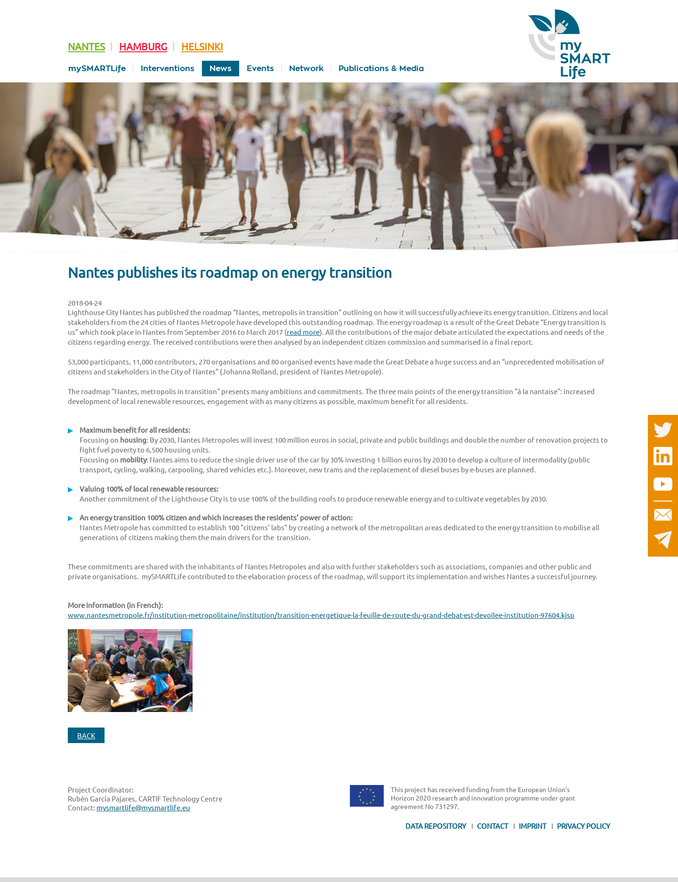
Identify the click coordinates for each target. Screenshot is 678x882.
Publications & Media (381, 68)
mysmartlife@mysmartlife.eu (143, 807)
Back (86, 735)
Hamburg (143, 46)
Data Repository (435, 825)
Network (306, 68)
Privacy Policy (583, 825)
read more (303, 331)
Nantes (86, 46)
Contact (492, 825)
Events (260, 68)
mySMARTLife (97, 68)
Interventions (167, 68)
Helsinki (202, 46)
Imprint (532, 825)
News (221, 68)
